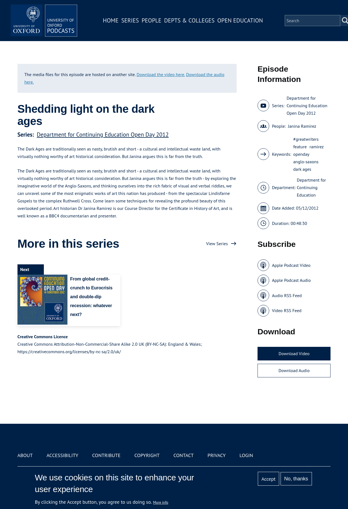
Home (110, 20)
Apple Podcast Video (291, 265)
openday (301, 154)
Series (130, 20)
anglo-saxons (306, 161)
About (25, 455)
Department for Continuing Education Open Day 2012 (103, 134)
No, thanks (296, 479)
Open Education (240, 20)
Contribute (106, 455)
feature (300, 146)
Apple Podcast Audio (291, 280)
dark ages (302, 169)
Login (246, 455)
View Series (217, 243)
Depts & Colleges (189, 20)
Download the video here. (161, 74)
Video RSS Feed (287, 310)
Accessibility (62, 455)
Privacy (217, 455)
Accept (268, 479)
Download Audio (293, 370)
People (151, 20)
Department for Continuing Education (311, 187)
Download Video (294, 353)
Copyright (147, 455)
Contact (183, 455)
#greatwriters (306, 139)
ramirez (316, 146)
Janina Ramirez (302, 126)
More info (160, 502)
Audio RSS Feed (287, 295)
